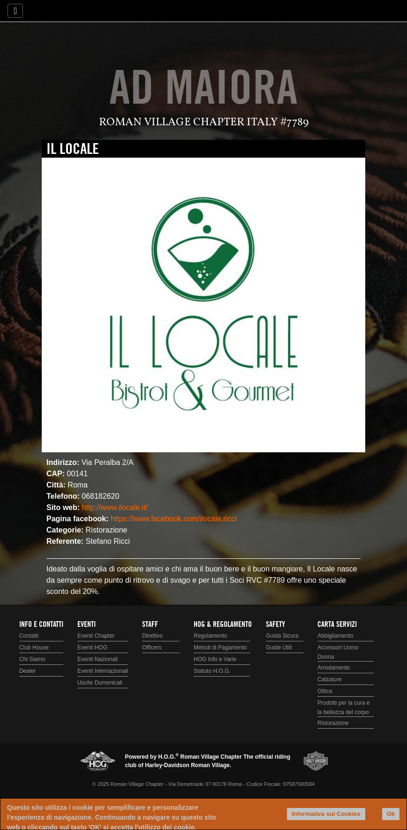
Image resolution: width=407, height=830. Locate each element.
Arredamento (333, 667)
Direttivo (152, 635)
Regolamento (210, 635)
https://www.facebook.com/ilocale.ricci (174, 519)
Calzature (329, 679)
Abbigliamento (335, 635)
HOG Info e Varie (215, 659)
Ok (391, 813)
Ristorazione (333, 723)
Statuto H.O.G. (212, 671)
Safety (275, 624)
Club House (34, 647)
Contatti (28, 635)
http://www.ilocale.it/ (115, 507)
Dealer (27, 671)
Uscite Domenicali (99, 682)
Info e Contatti (41, 624)
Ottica (324, 691)
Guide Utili (279, 647)
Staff (150, 624)
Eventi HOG (92, 647)
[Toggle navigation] (15, 11)
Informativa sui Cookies (326, 813)
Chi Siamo (32, 659)
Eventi (86, 624)
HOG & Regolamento (223, 624)
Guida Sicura (282, 635)
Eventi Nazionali (97, 659)
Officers (151, 647)
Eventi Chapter (95, 635)
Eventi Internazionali (102, 671)
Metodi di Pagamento (220, 647)
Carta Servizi (337, 624)
